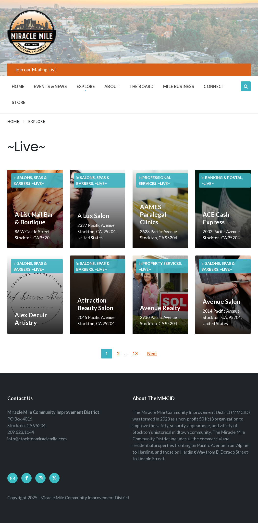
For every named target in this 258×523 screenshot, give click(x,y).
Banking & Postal (223, 177)
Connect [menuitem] (214, 86)
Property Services (161, 263)
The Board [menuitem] (141, 86)
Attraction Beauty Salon (95, 304)
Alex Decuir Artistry (31, 318)
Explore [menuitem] (86, 86)
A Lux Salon (93, 215)
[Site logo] (31, 53)
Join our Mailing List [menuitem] (35, 69)
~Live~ (38, 183)
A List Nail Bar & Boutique (34, 218)
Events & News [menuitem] (50, 86)
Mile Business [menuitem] (178, 86)
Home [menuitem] (18, 86)
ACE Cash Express (216, 218)
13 (135, 353)
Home (13, 121)
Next (152, 353)
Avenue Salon (221, 301)
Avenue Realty (160, 307)
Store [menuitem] (18, 102)
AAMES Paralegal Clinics (153, 214)
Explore (36, 121)
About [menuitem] (112, 86)
